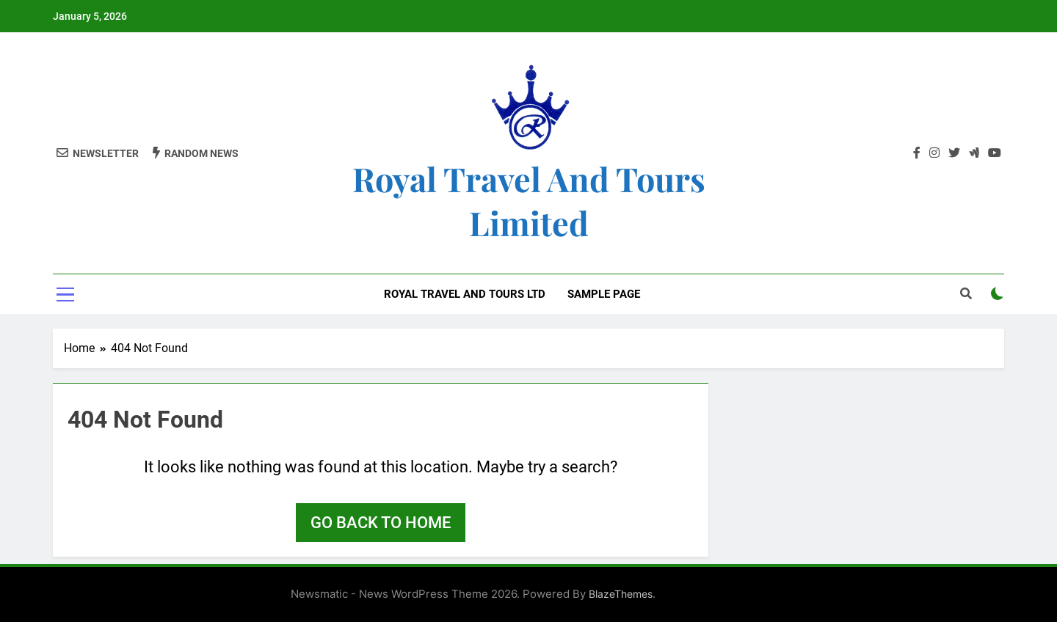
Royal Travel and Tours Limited (528, 200)
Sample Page (603, 294)
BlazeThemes (621, 594)
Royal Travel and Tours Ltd (464, 294)
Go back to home (380, 522)
